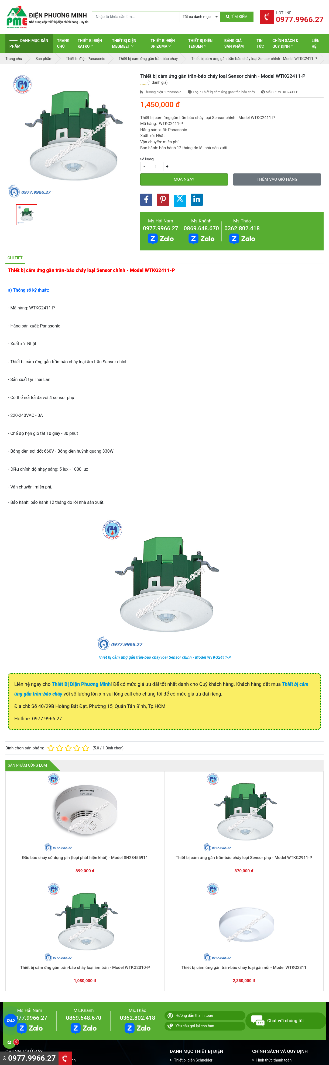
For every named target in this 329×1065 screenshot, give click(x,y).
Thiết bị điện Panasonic (191, 947)
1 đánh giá (157, 82)
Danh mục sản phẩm (28, 43)
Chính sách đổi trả (269, 947)
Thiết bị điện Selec (187, 963)
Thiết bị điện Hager (188, 955)
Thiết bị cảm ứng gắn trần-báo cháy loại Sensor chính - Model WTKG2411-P (164, 657)
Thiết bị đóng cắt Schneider (195, 938)
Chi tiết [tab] (15, 258)
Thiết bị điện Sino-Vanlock (194, 988)
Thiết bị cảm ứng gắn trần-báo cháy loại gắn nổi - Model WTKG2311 (228, 846)
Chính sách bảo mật (271, 955)
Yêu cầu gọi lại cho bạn (190, 896)
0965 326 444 (55, 965)
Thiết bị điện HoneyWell (192, 997)
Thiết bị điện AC (185, 972)
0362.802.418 (242, 228)
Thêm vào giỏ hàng (277, 179)
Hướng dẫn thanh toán (190, 885)
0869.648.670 (201, 228)
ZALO (11, 1020)
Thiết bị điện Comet (188, 980)
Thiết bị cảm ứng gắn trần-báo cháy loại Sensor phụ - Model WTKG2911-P (101, 846)
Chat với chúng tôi (277, 891)
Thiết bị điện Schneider (191, 930)
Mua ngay (184, 179)
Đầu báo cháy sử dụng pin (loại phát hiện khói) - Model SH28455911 (37, 846)
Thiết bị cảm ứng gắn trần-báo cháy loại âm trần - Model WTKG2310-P (164, 846)
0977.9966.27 (160, 228)
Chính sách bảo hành (272, 938)
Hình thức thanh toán (272, 930)
